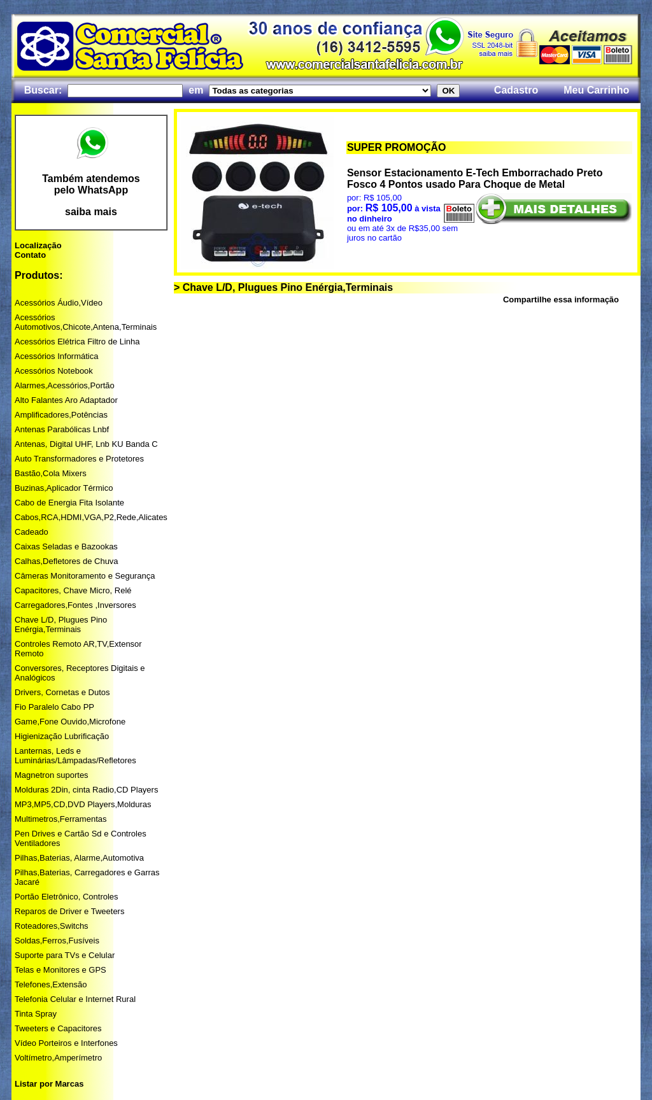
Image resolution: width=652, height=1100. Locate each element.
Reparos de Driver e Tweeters (69, 911)
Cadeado (31, 532)
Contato (30, 255)
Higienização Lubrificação (62, 736)
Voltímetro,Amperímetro (58, 1057)
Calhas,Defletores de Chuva (66, 561)
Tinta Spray (36, 1014)
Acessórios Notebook (54, 371)
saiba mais (91, 211)
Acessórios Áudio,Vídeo (59, 302)
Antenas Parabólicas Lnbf (62, 429)
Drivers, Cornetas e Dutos (62, 692)
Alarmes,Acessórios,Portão (65, 385)
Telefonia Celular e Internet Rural (75, 999)
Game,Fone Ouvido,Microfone (70, 721)
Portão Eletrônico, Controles (66, 896)
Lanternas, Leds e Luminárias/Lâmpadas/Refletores (75, 755)
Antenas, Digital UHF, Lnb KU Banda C (86, 444)
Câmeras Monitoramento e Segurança (85, 576)
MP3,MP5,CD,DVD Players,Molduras (83, 804)
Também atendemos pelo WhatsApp (91, 184)
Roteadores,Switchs (52, 926)
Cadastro (516, 90)
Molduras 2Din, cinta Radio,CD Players (86, 789)
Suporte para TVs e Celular (65, 955)
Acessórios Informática (57, 356)
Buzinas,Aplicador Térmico (64, 488)
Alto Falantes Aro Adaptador (66, 400)
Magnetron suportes (52, 775)
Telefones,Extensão (51, 984)
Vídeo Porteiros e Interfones (66, 1043)
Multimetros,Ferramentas (60, 819)
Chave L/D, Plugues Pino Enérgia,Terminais (61, 624)
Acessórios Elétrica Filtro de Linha (77, 341)
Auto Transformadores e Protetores (79, 458)
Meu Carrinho (596, 90)
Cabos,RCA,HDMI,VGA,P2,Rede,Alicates (91, 517)
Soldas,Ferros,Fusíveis (57, 940)
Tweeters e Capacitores (58, 1028)
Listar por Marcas (49, 1084)
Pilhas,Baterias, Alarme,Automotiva (79, 858)
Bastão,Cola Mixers (51, 473)
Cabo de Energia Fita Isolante (69, 502)
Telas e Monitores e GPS (60, 970)
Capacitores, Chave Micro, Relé (73, 590)
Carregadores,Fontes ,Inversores (75, 605)
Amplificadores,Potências (61, 415)
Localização (38, 245)
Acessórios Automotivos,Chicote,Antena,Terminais (86, 322)
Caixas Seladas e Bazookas (66, 546)
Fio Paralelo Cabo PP (54, 707)
